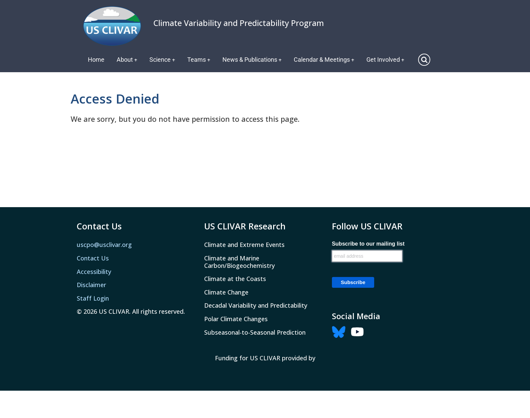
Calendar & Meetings (325, 59)
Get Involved (387, 59)
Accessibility (94, 272)
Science (163, 59)
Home (96, 59)
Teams (199, 59)
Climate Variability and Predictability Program (238, 23)
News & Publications (253, 59)
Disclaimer (91, 285)
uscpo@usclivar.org (104, 245)
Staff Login (93, 298)
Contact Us (93, 258)
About (127, 59)
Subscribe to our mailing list (368, 244)
